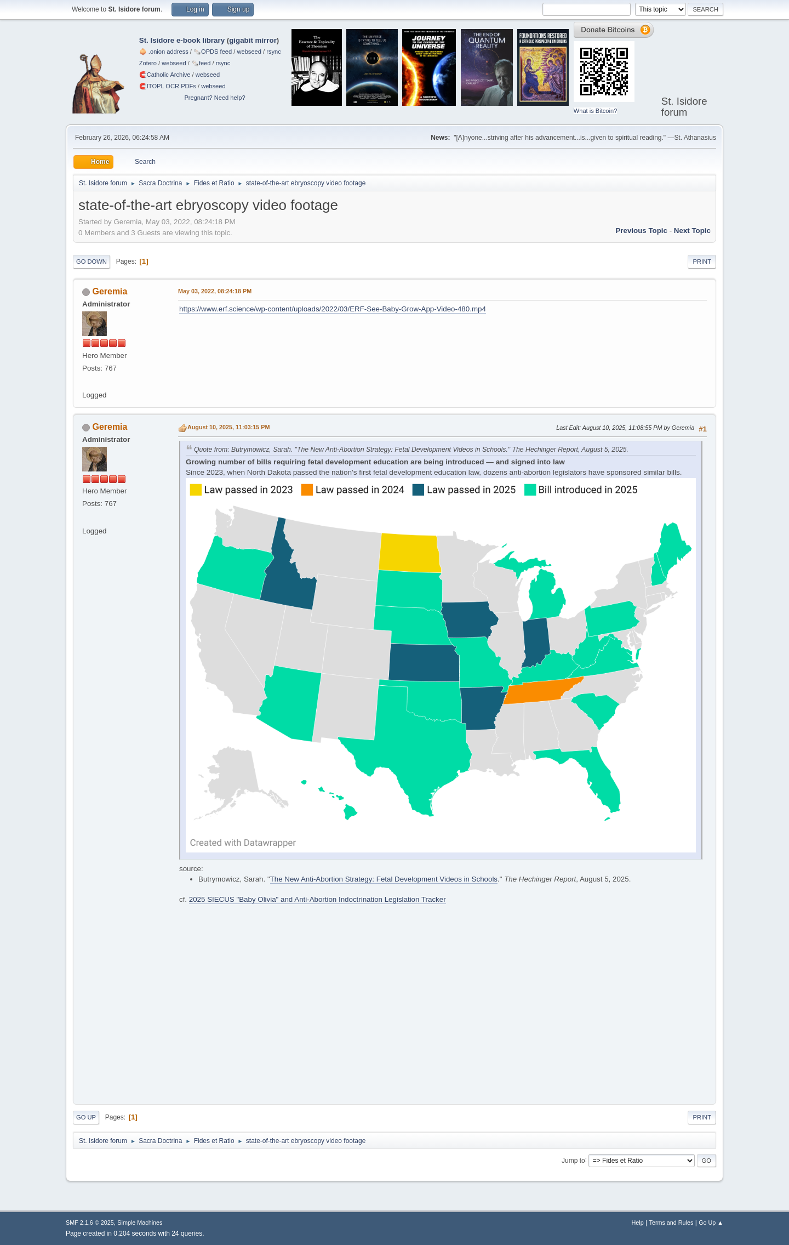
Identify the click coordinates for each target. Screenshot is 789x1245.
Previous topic (641, 230)
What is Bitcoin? (596, 110)
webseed (249, 51)
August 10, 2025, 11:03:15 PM (228, 427)
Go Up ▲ (711, 1222)
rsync (273, 51)
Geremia (109, 291)
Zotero (148, 63)
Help (638, 1222)
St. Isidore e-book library (182, 40)
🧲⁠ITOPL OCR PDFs (167, 86)
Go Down (91, 261)
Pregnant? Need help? (214, 97)
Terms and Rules (671, 1222)
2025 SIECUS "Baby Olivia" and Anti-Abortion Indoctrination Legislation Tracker (317, 899)
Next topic (692, 230)
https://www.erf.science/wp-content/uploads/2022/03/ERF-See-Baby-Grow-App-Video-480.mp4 (332, 309)
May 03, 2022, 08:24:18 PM (214, 291)
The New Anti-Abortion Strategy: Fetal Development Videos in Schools (384, 879)
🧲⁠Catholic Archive (165, 74)
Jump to (573, 1160)
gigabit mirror (253, 40)
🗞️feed (201, 63)
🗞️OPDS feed (212, 51)
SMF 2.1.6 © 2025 (90, 1222)
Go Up (86, 1117)
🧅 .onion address (163, 51)
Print (702, 261)
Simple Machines (139, 1222)
